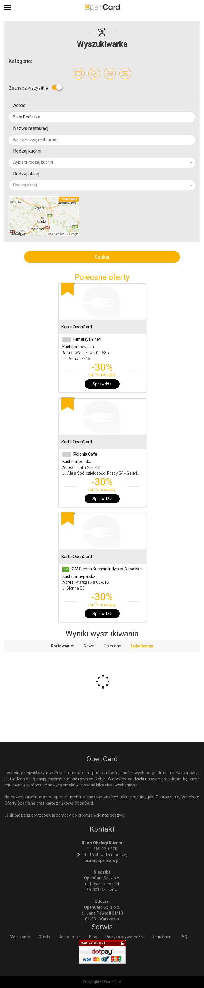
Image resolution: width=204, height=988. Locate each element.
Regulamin (162, 936)
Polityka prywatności (124, 936)
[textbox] (105, 162)
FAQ (183, 936)
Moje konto (20, 936)
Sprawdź (102, 384)
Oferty (44, 936)
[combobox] (102, 163)
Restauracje (70, 936)
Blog (93, 936)
